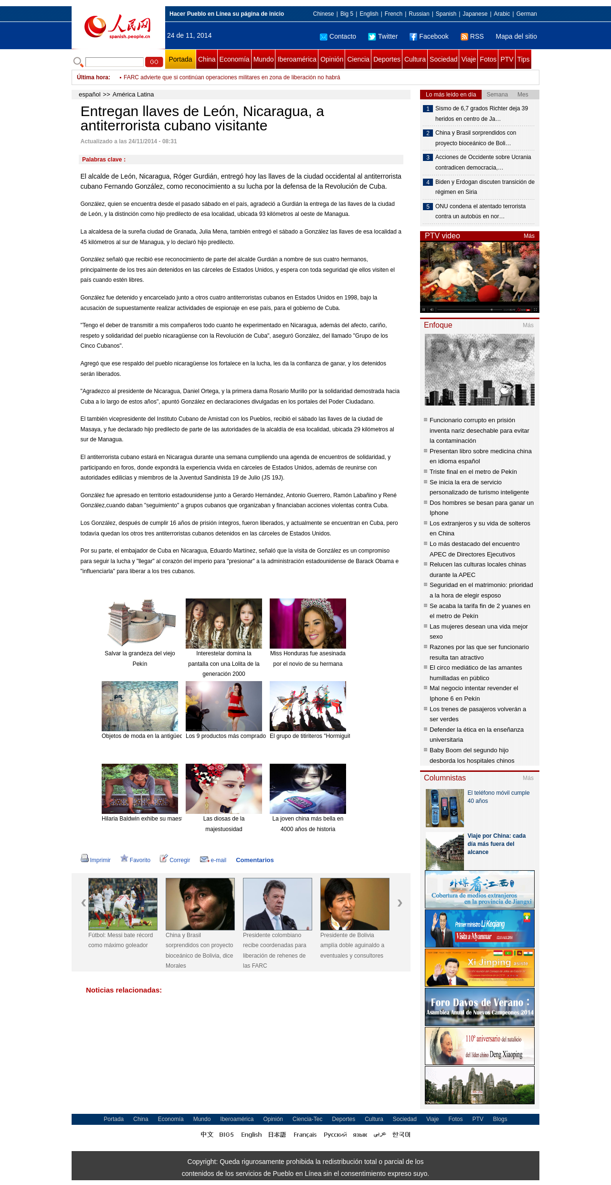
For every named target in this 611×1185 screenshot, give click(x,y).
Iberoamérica (296, 59)
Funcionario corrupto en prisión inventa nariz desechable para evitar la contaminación (479, 430)
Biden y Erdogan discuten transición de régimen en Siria (485, 187)
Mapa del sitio (516, 36)
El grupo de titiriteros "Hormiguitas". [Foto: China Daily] (339, 736)
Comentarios (255, 860)
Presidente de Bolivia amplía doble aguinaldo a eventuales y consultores (352, 945)
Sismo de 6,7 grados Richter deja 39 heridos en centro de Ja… (481, 113)
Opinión (331, 59)
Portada (180, 59)
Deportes (386, 59)
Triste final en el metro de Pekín (473, 471)
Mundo (263, 59)
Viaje (468, 59)
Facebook (429, 36)
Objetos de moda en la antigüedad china (153, 736)
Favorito (135, 860)
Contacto (338, 36)
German (526, 14)
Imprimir (96, 860)
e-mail (213, 860)
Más (529, 236)
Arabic (502, 14)
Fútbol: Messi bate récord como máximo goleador (120, 940)
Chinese (323, 14)
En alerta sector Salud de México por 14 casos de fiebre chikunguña (210, 71)
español (90, 94)
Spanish (446, 14)
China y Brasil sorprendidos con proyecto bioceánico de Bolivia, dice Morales (199, 951)
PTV (506, 59)
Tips (523, 59)
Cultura (415, 59)
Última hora (92, 77)
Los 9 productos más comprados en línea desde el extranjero (263, 736)
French (393, 14)
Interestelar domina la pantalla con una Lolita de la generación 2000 (223, 663)
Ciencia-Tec (308, 1119)
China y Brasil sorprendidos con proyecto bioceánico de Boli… (475, 138)
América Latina (133, 94)
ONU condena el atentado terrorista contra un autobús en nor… (480, 211)
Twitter (383, 36)
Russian (419, 14)
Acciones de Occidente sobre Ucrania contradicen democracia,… (483, 162)
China (207, 59)
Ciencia (358, 59)
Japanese (475, 14)
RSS (472, 36)
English (368, 14)
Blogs (500, 1119)
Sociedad (443, 59)
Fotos (488, 59)
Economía (235, 59)
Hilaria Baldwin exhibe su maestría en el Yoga (160, 818)
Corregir (175, 860)
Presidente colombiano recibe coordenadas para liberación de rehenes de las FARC (274, 951)
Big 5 (346, 14)
